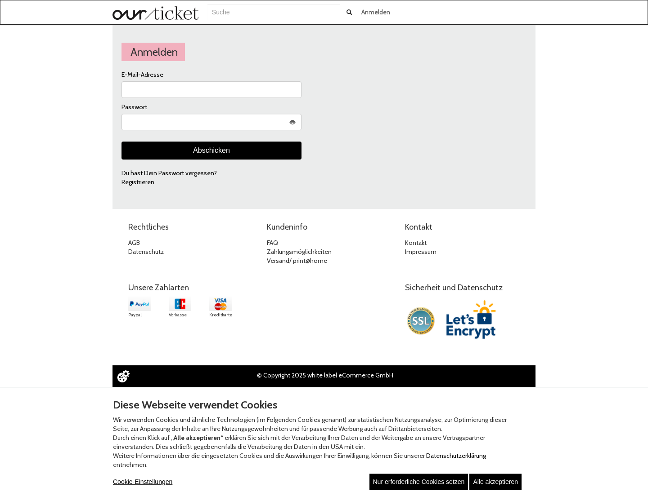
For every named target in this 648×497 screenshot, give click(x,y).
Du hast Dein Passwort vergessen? (169, 173)
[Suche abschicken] (349, 12)
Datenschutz (146, 252)
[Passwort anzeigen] (293, 122)
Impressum (420, 252)
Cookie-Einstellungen (142, 482)
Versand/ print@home (297, 261)
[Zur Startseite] (155, 13)
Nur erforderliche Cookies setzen (419, 481)
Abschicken (211, 150)
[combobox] (273, 12)
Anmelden (375, 12)
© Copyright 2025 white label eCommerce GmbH (325, 375)
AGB (134, 243)
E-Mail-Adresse (142, 75)
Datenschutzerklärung (456, 456)
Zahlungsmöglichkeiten (299, 252)
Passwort (134, 107)
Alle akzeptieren (495, 481)
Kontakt (416, 243)
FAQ (272, 243)
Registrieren (138, 182)
